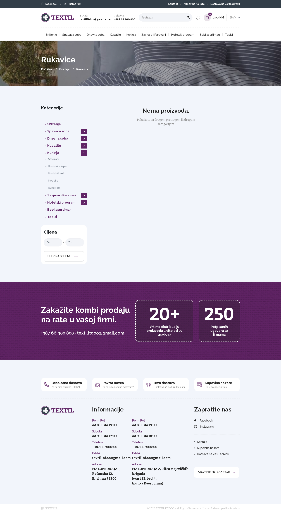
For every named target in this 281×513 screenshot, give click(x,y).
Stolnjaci (53, 159)
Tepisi (229, 34)
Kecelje (53, 180)
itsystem (234, 508)
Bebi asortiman (210, 34)
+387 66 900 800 (124, 19)
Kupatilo (115, 34)
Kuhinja (131, 34)
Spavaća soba (71, 34)
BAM (233, 17)
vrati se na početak (214, 472)
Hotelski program (182, 34)
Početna (47, 69)
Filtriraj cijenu (59, 256)
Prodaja (64, 69)
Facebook (49, 4)
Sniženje (51, 34)
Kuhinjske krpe (57, 166)
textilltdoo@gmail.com (95, 19)
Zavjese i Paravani (153, 34)
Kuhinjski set (56, 173)
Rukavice (54, 187)
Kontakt (173, 4)
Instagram (72, 4)
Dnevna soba (95, 34)
